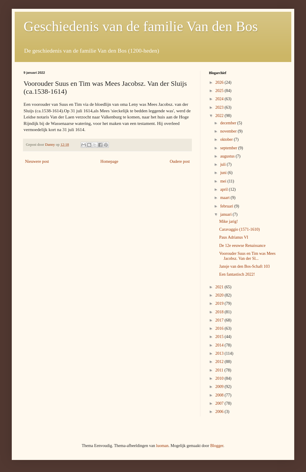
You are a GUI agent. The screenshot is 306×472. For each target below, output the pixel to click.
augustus (228, 156)
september (229, 148)
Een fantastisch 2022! (237, 274)
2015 (220, 336)
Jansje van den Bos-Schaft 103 (244, 266)
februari (227, 206)
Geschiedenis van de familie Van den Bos (141, 26)
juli (223, 164)
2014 (220, 345)
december (228, 123)
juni (223, 172)
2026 (220, 82)
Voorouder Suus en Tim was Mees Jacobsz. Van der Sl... (247, 256)
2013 (220, 353)
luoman (162, 445)
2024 (220, 99)
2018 (220, 312)
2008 (220, 395)
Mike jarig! (228, 221)
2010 (220, 378)
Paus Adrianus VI (233, 237)
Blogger (216, 445)
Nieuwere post (37, 161)
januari (226, 214)
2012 (220, 361)
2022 (220, 115)
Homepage (109, 161)
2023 (220, 107)
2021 (220, 287)
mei (223, 181)
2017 (220, 320)
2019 (220, 303)
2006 (220, 411)
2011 (219, 370)
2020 (220, 295)
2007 (220, 403)
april (224, 189)
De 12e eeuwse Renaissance (242, 245)
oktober (227, 139)
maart (225, 197)
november (228, 131)
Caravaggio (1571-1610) (239, 229)
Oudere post (180, 161)
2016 (220, 328)
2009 (220, 386)
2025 (220, 90)
